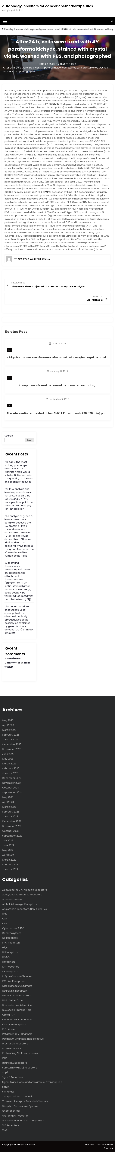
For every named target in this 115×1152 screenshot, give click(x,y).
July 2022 (7, 840)
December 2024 (12, 778)
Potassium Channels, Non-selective (23, 1039)
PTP (4, 1058)
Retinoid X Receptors (14, 1063)
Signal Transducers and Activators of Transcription (32, 1082)
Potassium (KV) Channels (17, 1034)
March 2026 (9, 730)
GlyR (5, 947)
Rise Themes (108, 1146)
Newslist (90, 1144)
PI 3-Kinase (8, 1029)
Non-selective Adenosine (17, 1005)
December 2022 (11, 821)
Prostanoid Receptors (15, 1043)
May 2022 (7, 850)
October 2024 (10, 787)
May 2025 (7, 759)
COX (4, 918)
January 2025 (10, 773)
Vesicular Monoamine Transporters (23, 1120)
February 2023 (10, 811)
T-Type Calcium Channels (17, 1096)
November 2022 (11, 826)
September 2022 (12, 835)
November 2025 (11, 749)
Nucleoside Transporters (16, 1010)
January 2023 (10, 816)
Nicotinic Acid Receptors (16, 995)
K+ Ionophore (10, 971)
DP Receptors (10, 938)
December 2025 (11, 744)
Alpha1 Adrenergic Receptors (19, 904)
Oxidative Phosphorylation (17, 1019)
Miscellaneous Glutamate (17, 986)
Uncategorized (11, 1111)
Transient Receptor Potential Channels (25, 1101)
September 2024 (12, 792)
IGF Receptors (10, 966)
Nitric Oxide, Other (13, 1000)
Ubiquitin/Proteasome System (20, 1106)
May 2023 (7, 797)
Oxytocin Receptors (14, 1024)
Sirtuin (5, 1087)
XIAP (4, 1130)
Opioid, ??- (8, 1015)
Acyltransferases (12, 899)
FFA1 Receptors (11, 942)
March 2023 (9, 807)
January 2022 (10, 869)
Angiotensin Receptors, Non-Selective (24, 909)
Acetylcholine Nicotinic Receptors (22, 894)
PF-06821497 (52, 104)
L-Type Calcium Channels (17, 976)
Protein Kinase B (11, 1048)
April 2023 (8, 802)
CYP (9, 350)
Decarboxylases (11, 933)
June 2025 (8, 754)
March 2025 (9, 763)
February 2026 (10, 735)
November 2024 (11, 783)
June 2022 (8, 845)
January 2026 (10, 739)
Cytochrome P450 (13, 928)
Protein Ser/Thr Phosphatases (20, 1053)
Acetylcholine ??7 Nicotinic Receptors (24, 890)
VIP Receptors (10, 1125)
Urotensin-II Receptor (15, 1115)
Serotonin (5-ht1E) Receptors (19, 1067)
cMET (5, 914)
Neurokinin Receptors (15, 990)
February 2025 (10, 768)
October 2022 (10, 831)
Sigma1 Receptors (12, 1077)
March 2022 (9, 859)
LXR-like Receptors (13, 981)
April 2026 (8, 725)
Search (8, 435)
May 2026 (7, 720)
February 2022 (10, 864)
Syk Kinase (8, 1091)
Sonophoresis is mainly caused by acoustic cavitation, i (57, 385)
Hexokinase (9, 962)
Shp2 (5, 1072)
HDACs (6, 957)
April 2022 (8, 855)
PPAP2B (47, 191)
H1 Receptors (10, 952)
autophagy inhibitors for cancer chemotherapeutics (47, 6)
